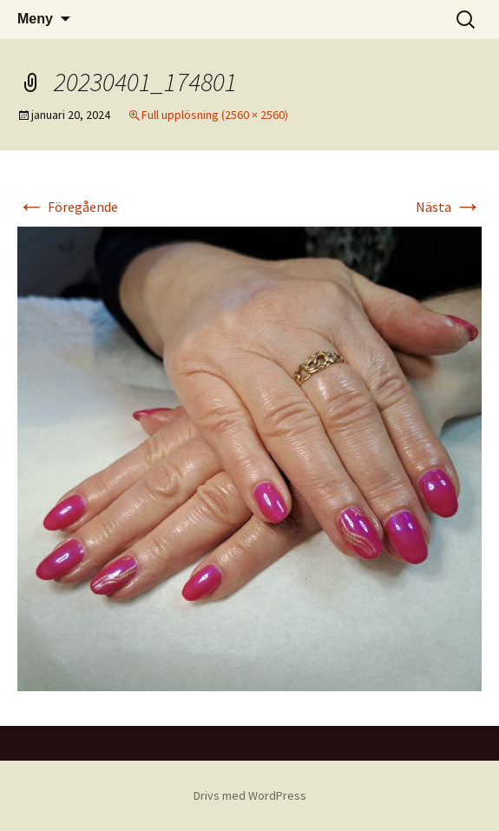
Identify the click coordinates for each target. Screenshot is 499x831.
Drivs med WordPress (250, 795)
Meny (35, 18)
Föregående (67, 206)
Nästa (449, 206)
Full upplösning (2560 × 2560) (214, 114)
